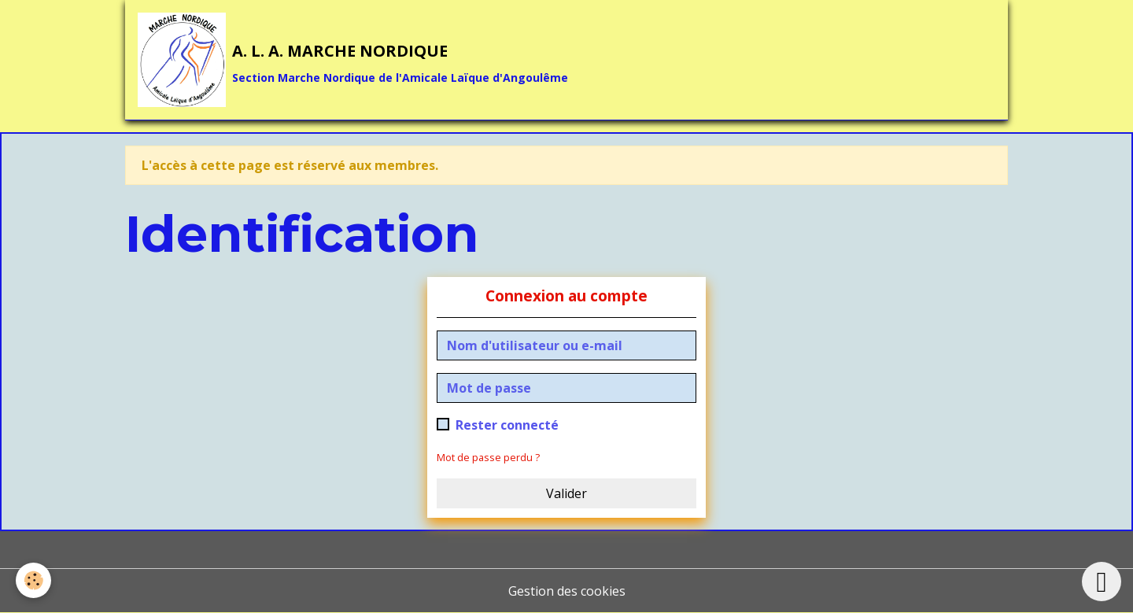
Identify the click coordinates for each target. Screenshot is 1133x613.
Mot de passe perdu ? (488, 457)
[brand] (353, 60)
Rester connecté (507, 425)
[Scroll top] (1101, 581)
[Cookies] (33, 580)
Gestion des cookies (567, 591)
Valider (566, 493)
